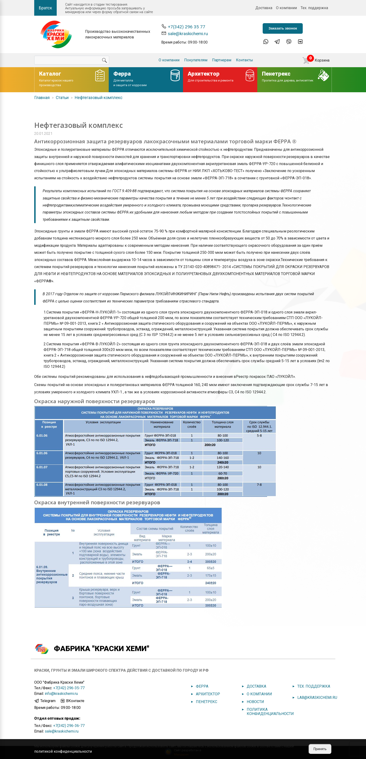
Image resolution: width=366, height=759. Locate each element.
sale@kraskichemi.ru (184, 33)
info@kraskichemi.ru (61, 693)
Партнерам (221, 60)
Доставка (263, 8)
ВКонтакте (72, 701)
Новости (255, 702)
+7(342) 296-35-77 (69, 688)
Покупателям (195, 60)
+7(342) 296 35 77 (183, 26)
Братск (45, 7)
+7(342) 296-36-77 (69, 725)
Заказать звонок (283, 28)
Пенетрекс (206, 702)
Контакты (244, 60)
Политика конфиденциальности (270, 711)
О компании (286, 8)
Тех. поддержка (314, 8)
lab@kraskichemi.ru (317, 697)
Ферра (202, 686)
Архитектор (208, 694)
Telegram (45, 701)
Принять (320, 749)
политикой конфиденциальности (63, 751)
